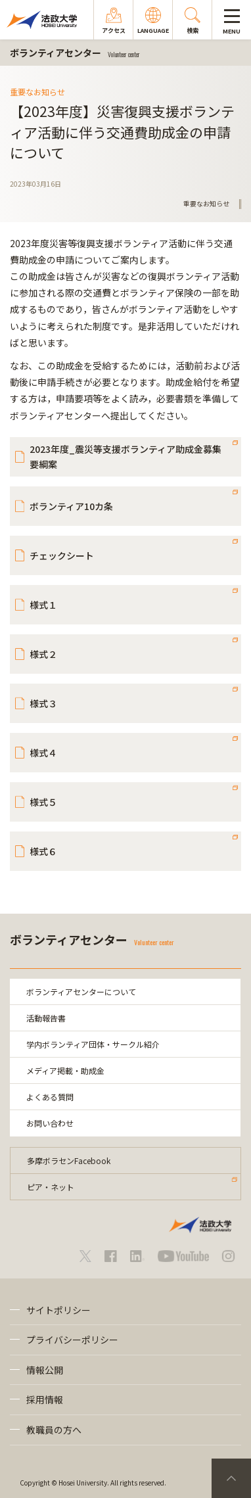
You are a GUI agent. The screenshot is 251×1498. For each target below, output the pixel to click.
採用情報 (44, 1399)
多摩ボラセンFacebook (68, 1160)
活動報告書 (46, 1017)
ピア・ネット (50, 1186)
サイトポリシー (58, 1310)
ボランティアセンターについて (81, 991)
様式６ (43, 851)
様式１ (43, 604)
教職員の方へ (53, 1429)
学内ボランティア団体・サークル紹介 (93, 1044)
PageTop (231, 1478)
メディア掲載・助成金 (65, 1070)
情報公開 (44, 1369)
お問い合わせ (50, 1123)
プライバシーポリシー (72, 1339)
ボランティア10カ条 (71, 506)
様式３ (43, 703)
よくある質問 (50, 1096)
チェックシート (62, 555)
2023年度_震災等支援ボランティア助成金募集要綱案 (125, 456)
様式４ (43, 752)
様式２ (43, 654)
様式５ (43, 801)
